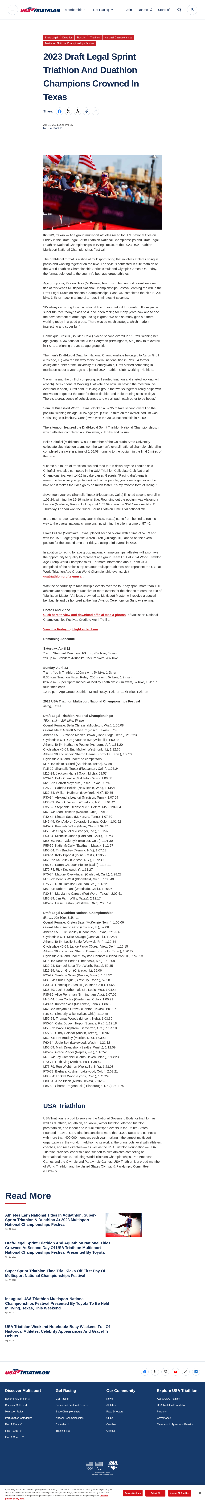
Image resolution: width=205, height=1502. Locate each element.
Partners (162, 1411)
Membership (76, 10)
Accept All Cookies (179, 1493)
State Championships (68, 1411)
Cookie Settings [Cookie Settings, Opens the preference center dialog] (133, 1493)
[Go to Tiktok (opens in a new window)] (186, 1372)
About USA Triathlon (168, 1398)
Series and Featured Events (71, 1405)
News (109, 1398)
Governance (164, 1418)
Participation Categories (18, 1418)
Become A (17, 1398)
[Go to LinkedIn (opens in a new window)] (196, 1372)
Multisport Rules (14, 1411)
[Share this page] (95, 111)
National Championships (69, 1418)
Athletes (111, 1405)
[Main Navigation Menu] (13, 10)
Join (129, 10)
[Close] (199, 1493)
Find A (13, 1424)
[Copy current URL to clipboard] (86, 111)
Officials (110, 1430)
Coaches (111, 1424)
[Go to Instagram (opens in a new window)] (165, 1372)
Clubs (109, 1418)
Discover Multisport (16, 1405)
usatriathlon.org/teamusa (62, 576)
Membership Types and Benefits (175, 1424)
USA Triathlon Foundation (171, 1405)
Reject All (155, 1493)
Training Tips (63, 1430)
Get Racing (103, 10)
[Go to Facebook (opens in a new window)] (145, 1372)
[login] (192, 10)
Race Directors (114, 1411)
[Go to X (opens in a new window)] (155, 1372)
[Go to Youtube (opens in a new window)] (175, 1372)
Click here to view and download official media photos (84, 615)
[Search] (179, 10)
